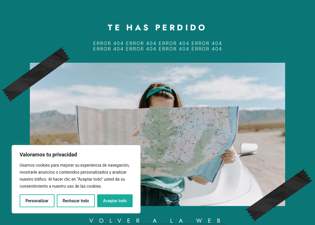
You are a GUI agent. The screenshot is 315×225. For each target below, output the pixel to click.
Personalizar (36, 200)
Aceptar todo (115, 200)
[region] (76, 179)
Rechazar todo (76, 200)
